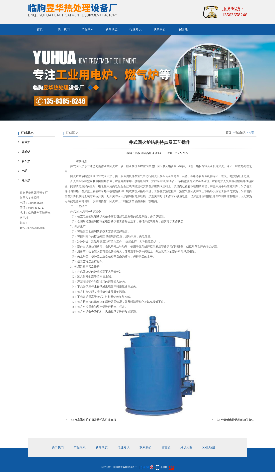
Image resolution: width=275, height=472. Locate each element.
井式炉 (26, 151)
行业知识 (135, 29)
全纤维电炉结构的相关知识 (237, 419)
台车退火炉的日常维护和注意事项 (95, 419)
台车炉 (26, 161)
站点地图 (186, 447)
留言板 (183, 29)
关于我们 (64, 29)
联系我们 (159, 29)
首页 (40, 29)
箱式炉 (26, 142)
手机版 (164, 467)
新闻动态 (112, 29)
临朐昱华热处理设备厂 (149, 153)
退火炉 (26, 180)
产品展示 (88, 29)
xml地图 (208, 447)
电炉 (24, 170)
